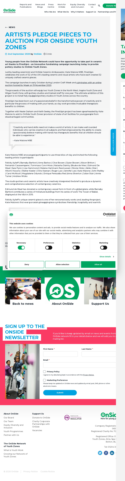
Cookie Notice (48, 472)
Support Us (91, 12)
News (12, 28)
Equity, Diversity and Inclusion (77, 6)
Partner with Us (11, 436)
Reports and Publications (26, 6)
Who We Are (49, 12)
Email (45, 361)
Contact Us (91, 6)
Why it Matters (77, 12)
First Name (48, 350)
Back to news (22, 304)
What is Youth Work (13, 451)
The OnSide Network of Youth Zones (15, 445)
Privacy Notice (30, 472)
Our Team (9, 422)
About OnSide (63, 304)
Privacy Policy (53, 372)
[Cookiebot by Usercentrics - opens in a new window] (105, 215)
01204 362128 (114, 448)
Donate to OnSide (41, 418)
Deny (27, 264)
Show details (105, 257)
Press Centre (51, 6)
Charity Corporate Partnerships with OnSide (41, 425)
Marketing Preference (57, 381)
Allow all (98, 264)
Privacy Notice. (88, 376)
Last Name (87, 350)
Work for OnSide (61, 6)
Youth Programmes (13, 432)
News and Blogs (40, 6)
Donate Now (112, 6)
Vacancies (37, 431)
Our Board (9, 418)
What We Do (63, 12)
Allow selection (62, 264)
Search (99, 6)
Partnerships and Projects (109, 12)
